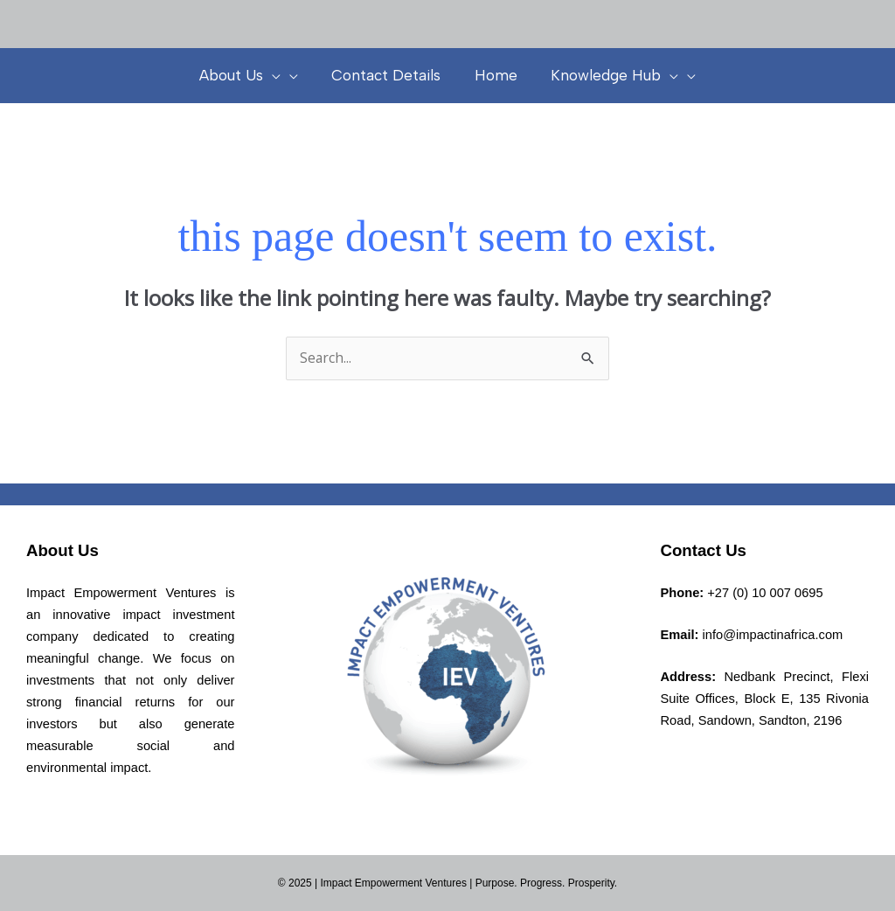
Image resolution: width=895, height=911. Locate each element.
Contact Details (388, 75)
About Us (246, 75)
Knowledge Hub (609, 75)
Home (494, 75)
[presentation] (278, 75)
